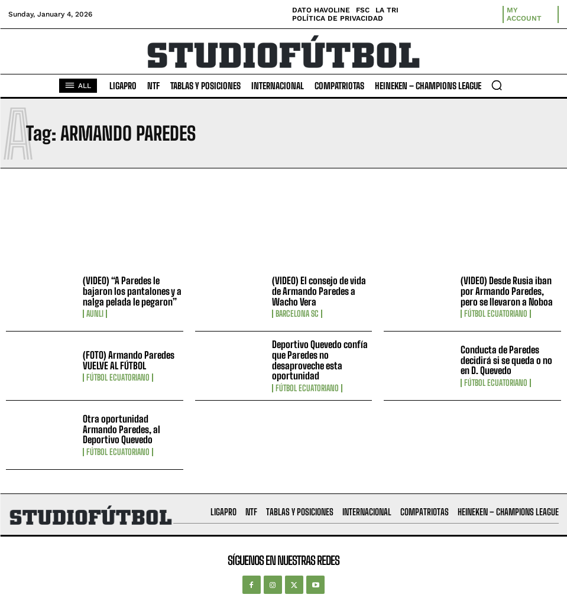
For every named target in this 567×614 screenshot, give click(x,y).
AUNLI (94, 314)
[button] (496, 85)
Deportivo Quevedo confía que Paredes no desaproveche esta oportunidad (320, 360)
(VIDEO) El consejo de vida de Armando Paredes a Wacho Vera (319, 291)
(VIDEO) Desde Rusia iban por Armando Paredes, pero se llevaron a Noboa (507, 291)
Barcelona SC (297, 314)
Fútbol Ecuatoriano (495, 314)
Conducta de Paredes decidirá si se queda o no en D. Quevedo (506, 360)
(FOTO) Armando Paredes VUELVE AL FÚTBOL (128, 360)
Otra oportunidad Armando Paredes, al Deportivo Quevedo (121, 429)
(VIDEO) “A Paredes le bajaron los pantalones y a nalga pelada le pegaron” (132, 291)
